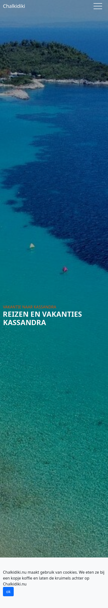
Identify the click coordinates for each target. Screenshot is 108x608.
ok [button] (8, 591)
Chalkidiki (14, 6)
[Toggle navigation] (98, 6)
